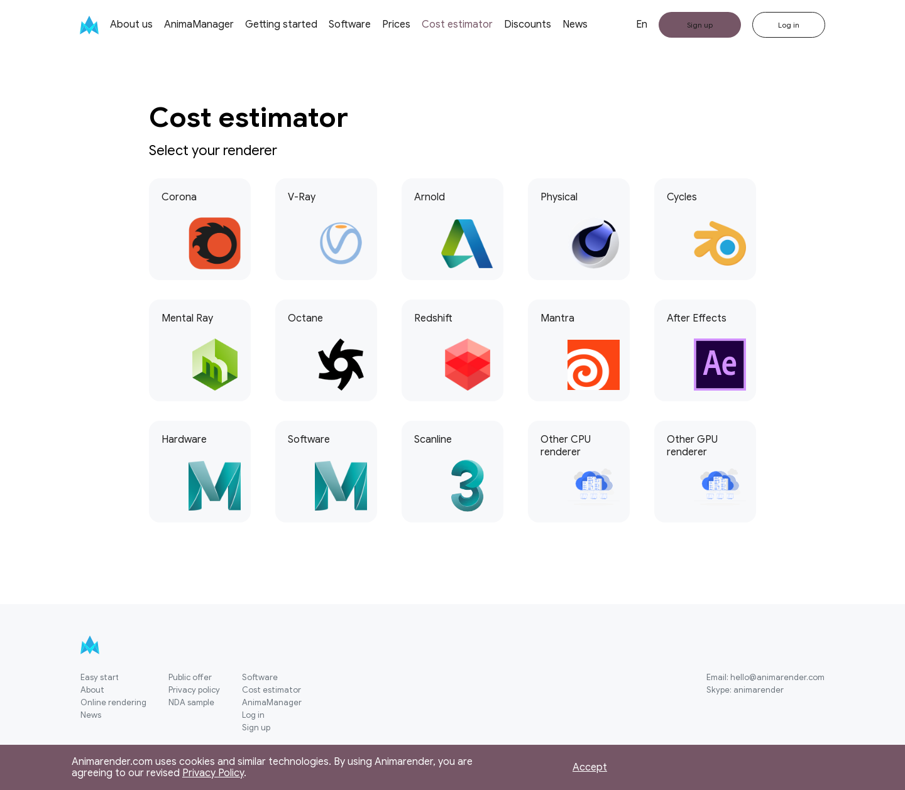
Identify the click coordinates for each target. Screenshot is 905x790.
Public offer (190, 678)
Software (350, 24)
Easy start (99, 678)
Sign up (256, 728)
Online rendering (113, 703)
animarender (758, 689)
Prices (396, 24)
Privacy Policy (213, 773)
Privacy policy (194, 690)
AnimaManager (199, 24)
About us (131, 24)
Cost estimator (457, 24)
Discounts (527, 24)
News (575, 24)
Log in (253, 715)
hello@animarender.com (777, 677)
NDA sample (191, 703)
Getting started (281, 24)
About (92, 690)
